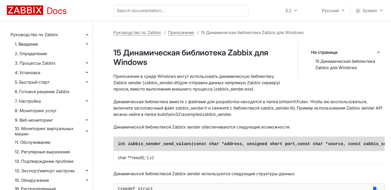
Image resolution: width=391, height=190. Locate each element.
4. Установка (27, 72)
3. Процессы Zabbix (35, 63)
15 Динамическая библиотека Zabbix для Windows (345, 64)
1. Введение (26, 44)
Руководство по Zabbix (34, 34)
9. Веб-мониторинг (34, 120)
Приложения (181, 32)
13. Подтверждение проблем (44, 161)
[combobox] (181, 11)
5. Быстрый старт (32, 82)
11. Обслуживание (32, 142)
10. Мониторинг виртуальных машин (44, 131)
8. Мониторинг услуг (36, 110)
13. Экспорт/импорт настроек (45, 170)
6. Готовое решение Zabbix (42, 91)
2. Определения (31, 53)
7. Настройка (28, 101)
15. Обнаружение (32, 180)
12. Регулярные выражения (42, 151)
